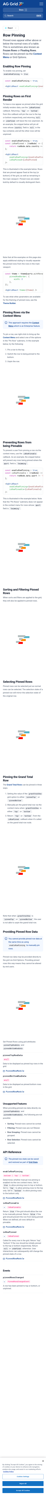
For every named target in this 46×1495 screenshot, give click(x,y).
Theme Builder (9, 303)
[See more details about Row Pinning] (4, 1207)
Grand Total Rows (14, 785)
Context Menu (9, 337)
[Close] (43, 1465)
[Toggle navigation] (41, 4)
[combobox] (11, 28)
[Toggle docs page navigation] (23, 10)
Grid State (33, 1162)
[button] (23, 15)
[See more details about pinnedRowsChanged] (4, 1281)
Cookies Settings (23, 1481)
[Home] (13, 4)
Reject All (23, 1488)
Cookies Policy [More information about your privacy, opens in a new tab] (8, 1476)
